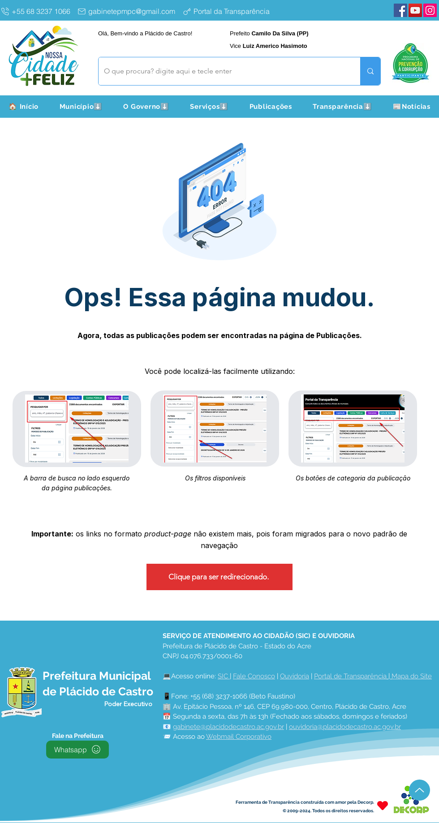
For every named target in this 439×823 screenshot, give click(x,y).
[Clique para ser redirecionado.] (219, 577)
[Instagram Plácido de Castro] (430, 10)
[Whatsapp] (77, 750)
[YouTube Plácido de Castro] (415, 10)
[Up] (419, 790)
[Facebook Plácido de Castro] (400, 10)
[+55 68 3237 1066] (37, 11)
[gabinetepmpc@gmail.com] (128, 11)
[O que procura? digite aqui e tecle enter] (222, 71)
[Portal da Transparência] (233, 11)
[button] (81, 106)
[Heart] (382, 806)
